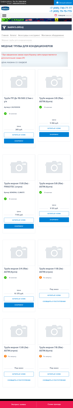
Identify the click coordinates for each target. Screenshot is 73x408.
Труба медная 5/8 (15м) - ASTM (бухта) (51, 185)
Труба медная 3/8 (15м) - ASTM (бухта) (51, 100)
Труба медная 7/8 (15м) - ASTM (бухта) (51, 349)
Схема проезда (54, 404)
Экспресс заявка (18, 404)
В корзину (19, 141)
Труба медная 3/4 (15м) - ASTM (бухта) (16, 270)
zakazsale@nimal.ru (19, 3)
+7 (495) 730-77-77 (61, 8)
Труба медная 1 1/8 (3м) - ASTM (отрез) (51, 270)
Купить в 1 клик (18, 135)
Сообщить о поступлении (54, 301)
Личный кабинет (65, 3)
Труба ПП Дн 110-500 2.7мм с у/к (18, 100)
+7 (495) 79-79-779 (60, 11)
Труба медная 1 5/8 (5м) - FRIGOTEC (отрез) (16, 185)
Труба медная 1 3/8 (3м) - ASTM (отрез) (16, 349)
